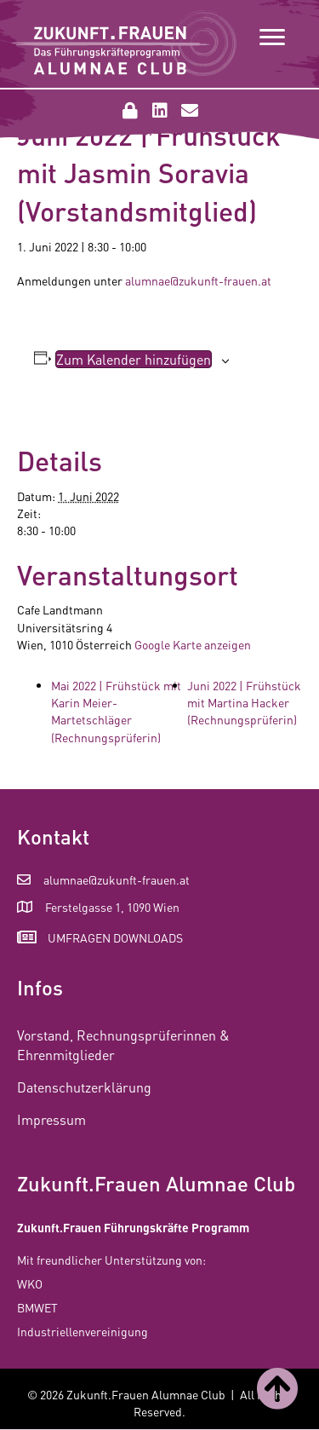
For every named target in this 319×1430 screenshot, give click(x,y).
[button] (130, 111)
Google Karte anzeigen (192, 644)
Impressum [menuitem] (51, 1119)
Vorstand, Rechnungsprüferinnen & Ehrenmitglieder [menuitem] (123, 1045)
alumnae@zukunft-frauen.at (198, 280)
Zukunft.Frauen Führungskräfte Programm (133, 1227)
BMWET (37, 1307)
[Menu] (272, 37)
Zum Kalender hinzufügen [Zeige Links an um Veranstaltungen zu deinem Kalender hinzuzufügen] (133, 359)
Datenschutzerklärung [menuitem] (84, 1087)
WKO (30, 1283)
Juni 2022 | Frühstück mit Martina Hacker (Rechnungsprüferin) (244, 703)
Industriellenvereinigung (82, 1331)
